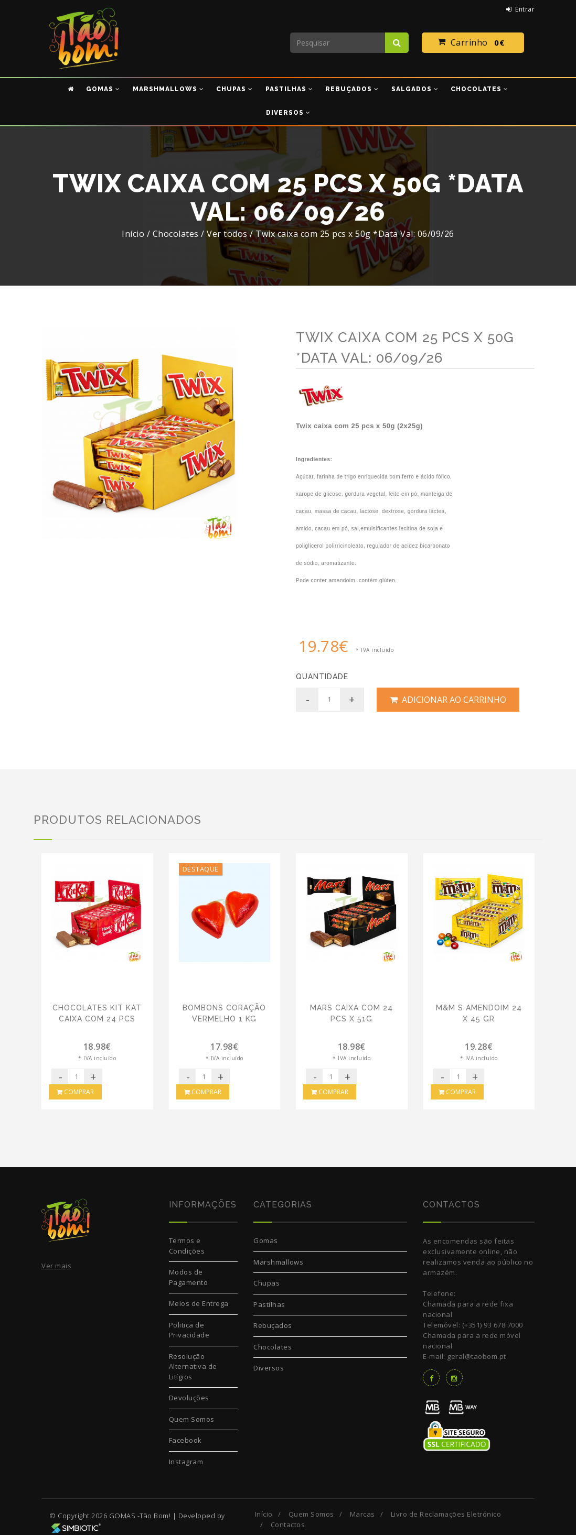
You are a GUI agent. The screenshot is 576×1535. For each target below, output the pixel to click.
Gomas (265, 1240)
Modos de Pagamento (188, 1277)
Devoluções (189, 1397)
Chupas (266, 1283)
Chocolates (272, 1347)
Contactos (288, 1524)
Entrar (520, 9)
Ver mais (56, 1265)
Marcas (362, 1514)
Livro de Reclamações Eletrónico (446, 1514)
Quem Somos (192, 1419)
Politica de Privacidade (189, 1330)
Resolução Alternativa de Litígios (193, 1366)
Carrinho (473, 43)
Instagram (186, 1461)
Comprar (75, 1091)
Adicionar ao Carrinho (448, 699)
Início (133, 233)
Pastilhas (269, 1304)
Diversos (268, 1368)
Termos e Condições (187, 1246)
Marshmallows (278, 1262)
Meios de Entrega (199, 1303)
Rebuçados (272, 1325)
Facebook (185, 1440)
